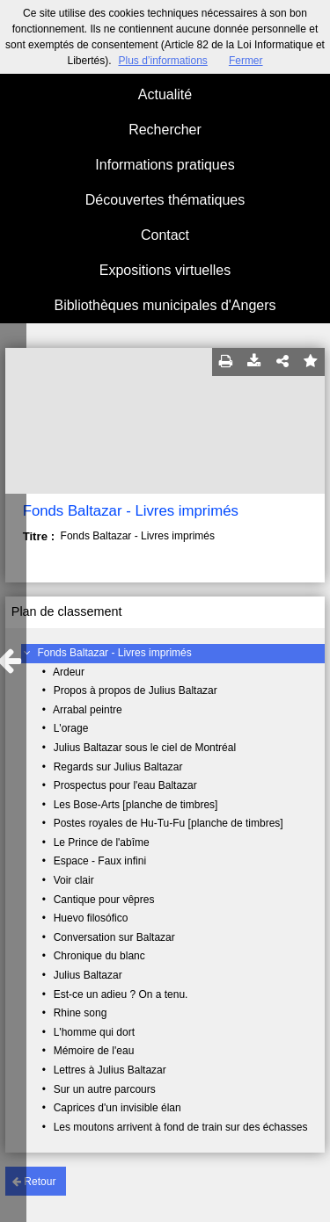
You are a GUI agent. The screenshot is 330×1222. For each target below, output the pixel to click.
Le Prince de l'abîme (102, 842)
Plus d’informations (162, 60)
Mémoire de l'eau (94, 1051)
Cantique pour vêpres (104, 899)
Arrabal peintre (87, 710)
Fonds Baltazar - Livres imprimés (114, 653)
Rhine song (80, 1013)
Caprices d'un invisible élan (117, 1108)
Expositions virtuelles (165, 270)
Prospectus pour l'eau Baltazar (125, 785)
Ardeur (68, 672)
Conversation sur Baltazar (114, 937)
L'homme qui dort (94, 1032)
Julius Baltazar (88, 975)
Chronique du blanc (99, 956)
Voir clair (74, 880)
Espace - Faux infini (100, 861)
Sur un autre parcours (105, 1089)
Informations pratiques (164, 164)
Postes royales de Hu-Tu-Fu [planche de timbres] (168, 823)
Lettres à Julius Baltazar (110, 1070)
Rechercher (165, 129)
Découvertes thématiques (165, 199)
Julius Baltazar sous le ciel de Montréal (145, 747)
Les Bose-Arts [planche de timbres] (136, 805)
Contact (165, 235)
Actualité (165, 94)
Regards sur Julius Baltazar (118, 767)
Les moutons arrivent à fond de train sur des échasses (181, 1127)
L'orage (71, 728)
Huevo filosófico (91, 918)
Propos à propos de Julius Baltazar (135, 690)
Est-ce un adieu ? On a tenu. (121, 994)
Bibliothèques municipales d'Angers (164, 305)
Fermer (246, 60)
